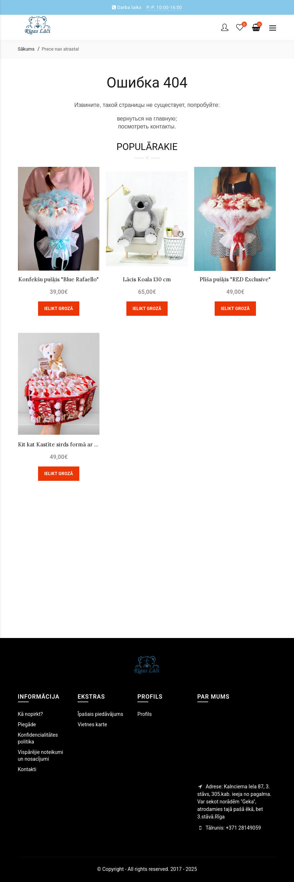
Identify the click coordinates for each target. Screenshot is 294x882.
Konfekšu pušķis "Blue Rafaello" (58, 279)
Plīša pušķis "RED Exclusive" (235, 279)
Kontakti (27, 769)
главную (165, 119)
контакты (162, 126)
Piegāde (27, 724)
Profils (144, 714)
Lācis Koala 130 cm (147, 279)
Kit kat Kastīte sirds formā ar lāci (59, 444)
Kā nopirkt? (30, 714)
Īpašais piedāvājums (100, 714)
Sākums (26, 49)
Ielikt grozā (58, 308)
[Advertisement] (147, 570)
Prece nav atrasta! (60, 49)
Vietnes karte (92, 724)
